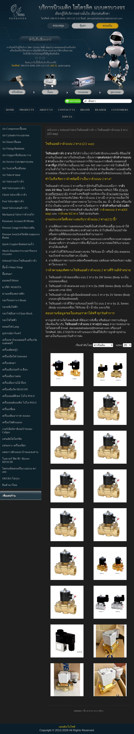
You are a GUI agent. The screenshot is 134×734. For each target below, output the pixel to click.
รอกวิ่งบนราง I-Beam (14, 300)
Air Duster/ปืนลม (11, 142)
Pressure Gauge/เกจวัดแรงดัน (18, 227)
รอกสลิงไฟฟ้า (10, 306)
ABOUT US (46, 109)
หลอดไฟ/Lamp (10, 326)
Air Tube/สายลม (11, 175)
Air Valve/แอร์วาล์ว (13, 181)
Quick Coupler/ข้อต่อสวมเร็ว (18, 244)
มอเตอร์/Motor (10, 280)
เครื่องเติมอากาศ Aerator (16, 415)
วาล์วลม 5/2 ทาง (68, 213)
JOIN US (67, 116)
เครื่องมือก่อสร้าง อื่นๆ (15, 369)
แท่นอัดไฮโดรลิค (12, 438)
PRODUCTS (27, 109)
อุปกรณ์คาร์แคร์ (11, 333)
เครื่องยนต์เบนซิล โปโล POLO (19, 402)
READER (100, 109)
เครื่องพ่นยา (9, 363)
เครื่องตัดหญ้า (10, 349)
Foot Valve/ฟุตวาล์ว (13, 201)
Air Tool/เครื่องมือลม (14, 168)
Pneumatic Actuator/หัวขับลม (18, 221)
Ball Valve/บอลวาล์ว (13, 188)
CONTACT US (66, 109)
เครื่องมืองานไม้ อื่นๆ (14, 382)
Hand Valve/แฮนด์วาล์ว (15, 208)
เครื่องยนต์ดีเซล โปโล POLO (18, 396)
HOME (10, 109)
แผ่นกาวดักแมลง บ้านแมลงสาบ (20, 452)
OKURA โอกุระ (11, 478)
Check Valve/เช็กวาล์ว (14, 194)
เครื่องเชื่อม (8, 409)
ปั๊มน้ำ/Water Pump (12, 267)
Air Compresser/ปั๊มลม (14, 128)
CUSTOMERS (119, 109)
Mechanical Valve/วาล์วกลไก (18, 214)
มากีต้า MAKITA (11, 287)
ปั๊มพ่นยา (7, 273)
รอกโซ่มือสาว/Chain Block (17, 313)
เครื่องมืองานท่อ (11, 376)
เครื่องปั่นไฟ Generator (14, 356)
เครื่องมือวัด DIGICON (15, 389)
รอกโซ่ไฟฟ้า (9, 320)
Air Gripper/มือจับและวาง (16, 155)
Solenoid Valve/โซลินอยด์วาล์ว (19, 260)
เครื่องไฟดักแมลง (12, 422)
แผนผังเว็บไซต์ (67, 726)
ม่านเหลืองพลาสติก (13, 293)
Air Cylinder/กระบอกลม (15, 135)
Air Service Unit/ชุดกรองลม (17, 161)
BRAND (85, 109)
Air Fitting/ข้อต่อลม (13, 148)
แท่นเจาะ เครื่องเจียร (14, 445)
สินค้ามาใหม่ (9, 485)
